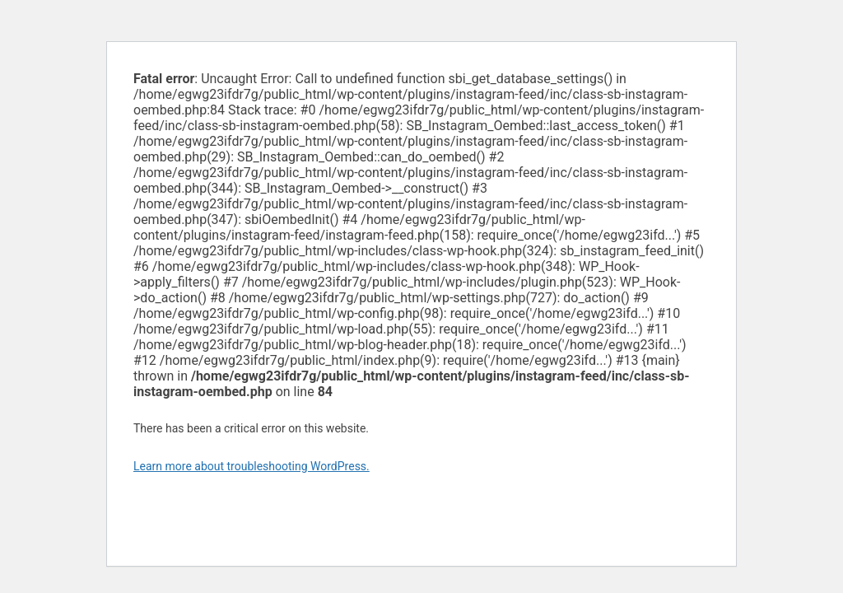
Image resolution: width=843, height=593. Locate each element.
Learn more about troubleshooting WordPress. (251, 466)
